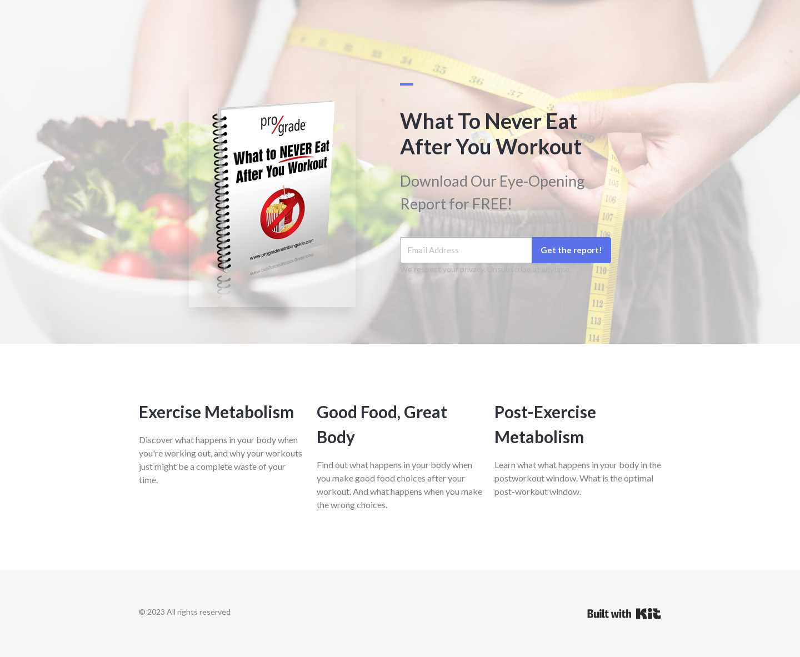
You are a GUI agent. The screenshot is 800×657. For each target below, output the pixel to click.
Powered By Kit (624, 614)
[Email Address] (466, 250)
